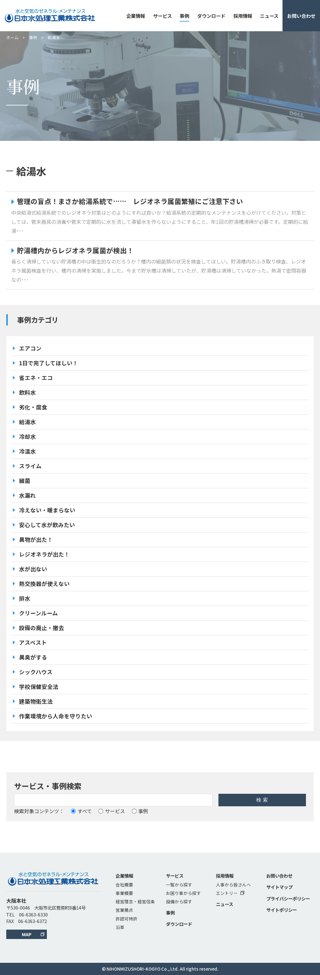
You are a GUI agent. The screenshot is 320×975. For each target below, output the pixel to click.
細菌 (24, 481)
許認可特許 (127, 919)
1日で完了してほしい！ (48, 363)
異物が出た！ (36, 539)
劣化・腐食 (33, 407)
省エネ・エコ (36, 378)
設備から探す (179, 901)
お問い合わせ (301, 15)
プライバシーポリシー (288, 898)
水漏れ (27, 495)
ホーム (12, 37)
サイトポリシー (281, 909)
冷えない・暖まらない (47, 510)
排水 (24, 598)
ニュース (269, 15)
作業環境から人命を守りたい (55, 716)
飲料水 (27, 392)
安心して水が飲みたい (47, 525)
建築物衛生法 (36, 701)
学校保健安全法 (38, 686)
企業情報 (135, 15)
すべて (81, 811)
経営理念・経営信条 (135, 901)
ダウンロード (211, 15)
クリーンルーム (38, 613)
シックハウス (35, 672)
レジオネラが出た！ (44, 554)
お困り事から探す (183, 893)
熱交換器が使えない (44, 584)
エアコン (30, 348)
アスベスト (33, 642)
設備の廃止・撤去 (41, 628)
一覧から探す (179, 884)
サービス (162, 15)
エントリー (230, 893)
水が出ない (33, 569)
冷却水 (27, 436)
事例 (184, 15)
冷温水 (27, 451)
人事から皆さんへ (233, 884)
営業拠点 (124, 910)
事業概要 (124, 893)
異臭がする (33, 657)
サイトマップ (279, 887)
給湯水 (27, 422)
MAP (27, 934)
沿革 (120, 927)
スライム (30, 466)
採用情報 (242, 15)
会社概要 (124, 884)
